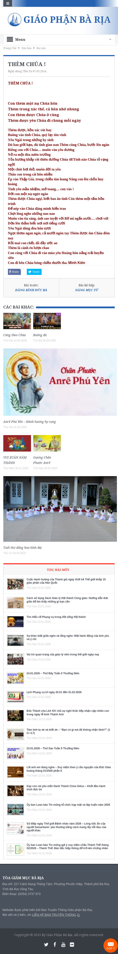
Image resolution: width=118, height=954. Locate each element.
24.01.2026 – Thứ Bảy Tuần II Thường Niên (53, 673)
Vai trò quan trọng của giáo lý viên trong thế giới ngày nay (63, 654)
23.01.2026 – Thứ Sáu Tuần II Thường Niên (53, 748)
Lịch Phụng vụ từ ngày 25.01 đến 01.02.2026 (54, 692)
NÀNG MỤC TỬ (86, 290)
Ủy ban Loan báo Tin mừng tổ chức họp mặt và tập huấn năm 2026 (68, 804)
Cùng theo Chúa (14, 335)
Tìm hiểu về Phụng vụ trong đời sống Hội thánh (56, 617)
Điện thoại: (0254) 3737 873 (21, 894)
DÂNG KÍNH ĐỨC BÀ (31, 290)
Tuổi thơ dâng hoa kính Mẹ (22, 547)
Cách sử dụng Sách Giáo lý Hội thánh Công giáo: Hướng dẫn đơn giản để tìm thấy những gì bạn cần (67, 600)
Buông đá (40, 335)
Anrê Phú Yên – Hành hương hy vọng (29, 422)
